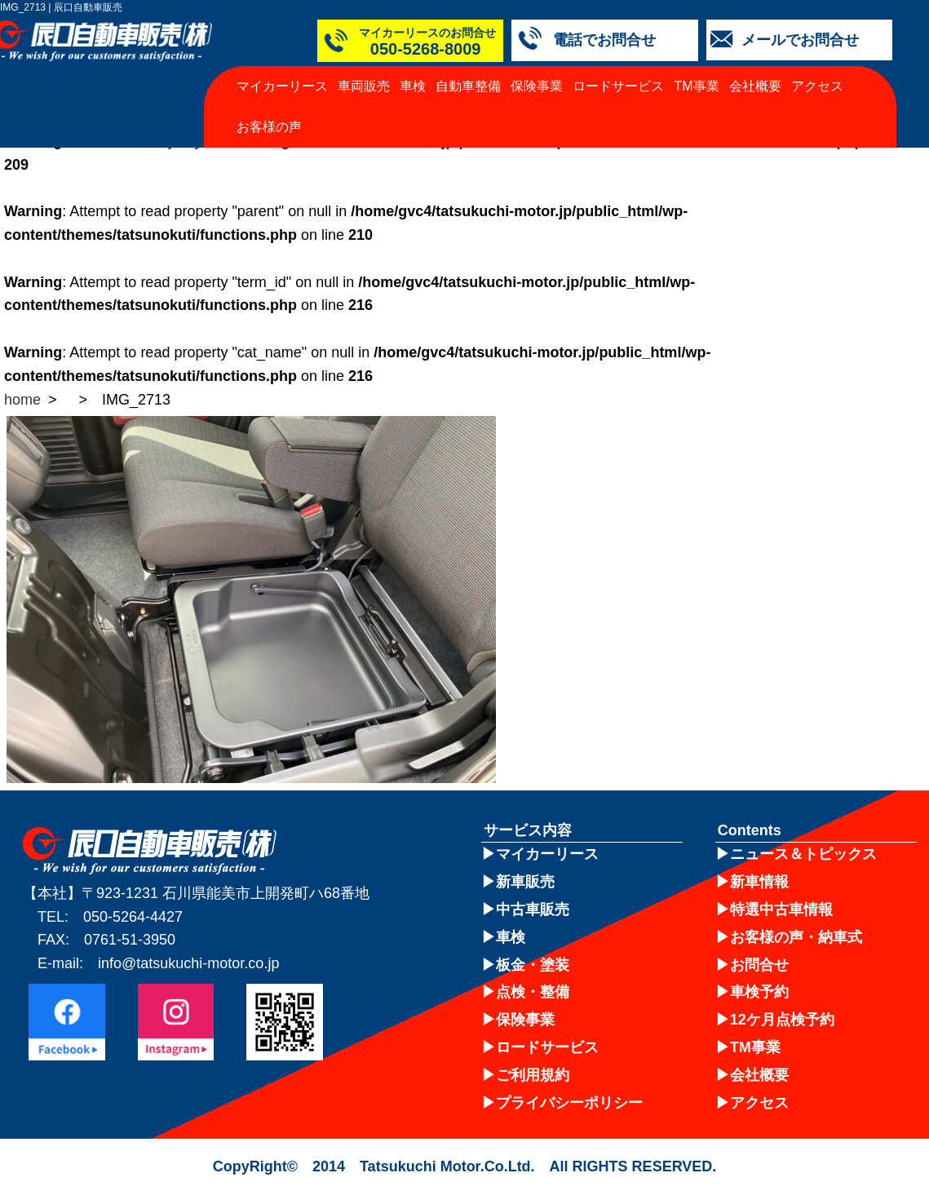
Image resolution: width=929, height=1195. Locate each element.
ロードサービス (618, 86)
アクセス (817, 86)
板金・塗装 (532, 965)
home (22, 400)
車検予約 (759, 992)
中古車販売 (532, 909)
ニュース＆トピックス (803, 854)
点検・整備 (532, 992)
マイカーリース (282, 86)
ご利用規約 (532, 1075)
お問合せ (759, 965)
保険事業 (537, 86)
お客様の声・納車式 (796, 937)
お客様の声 (269, 127)
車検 (413, 86)
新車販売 (525, 882)
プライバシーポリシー (569, 1103)
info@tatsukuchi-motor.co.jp (188, 963)
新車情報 (759, 882)
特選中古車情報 (781, 909)
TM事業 (697, 86)
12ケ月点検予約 (782, 1019)
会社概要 (755, 86)
